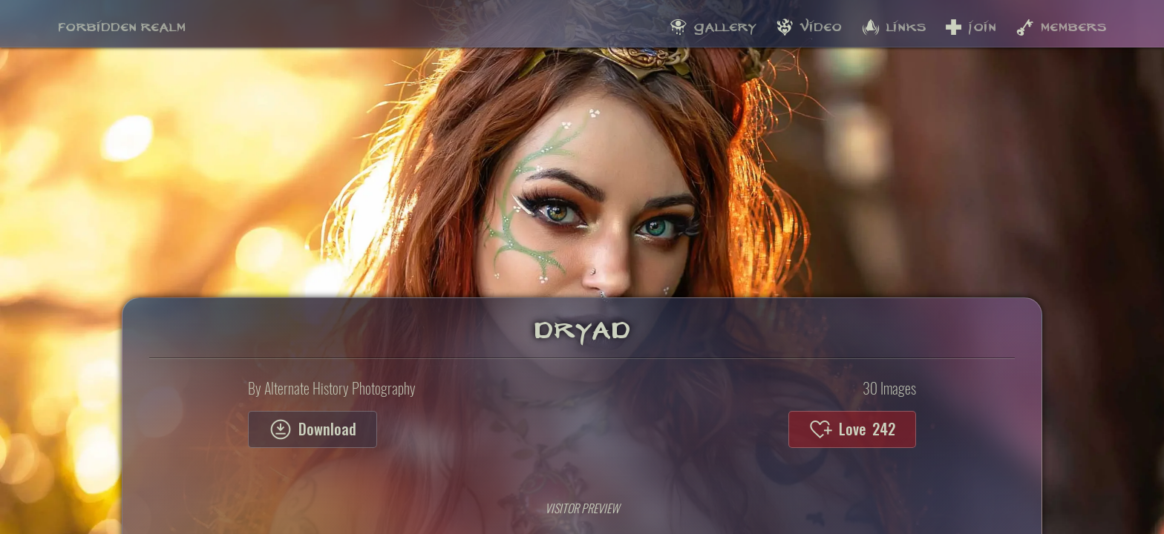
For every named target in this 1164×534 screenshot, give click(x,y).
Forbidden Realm (122, 23)
